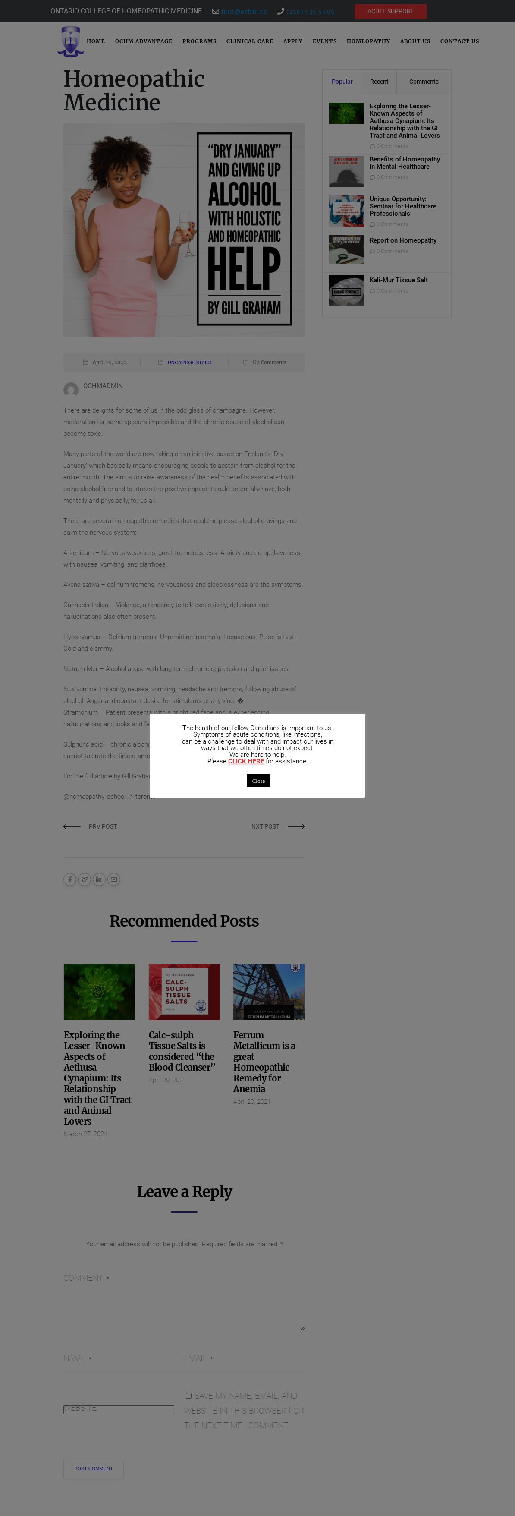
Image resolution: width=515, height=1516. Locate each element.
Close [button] (258, 780)
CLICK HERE (246, 761)
